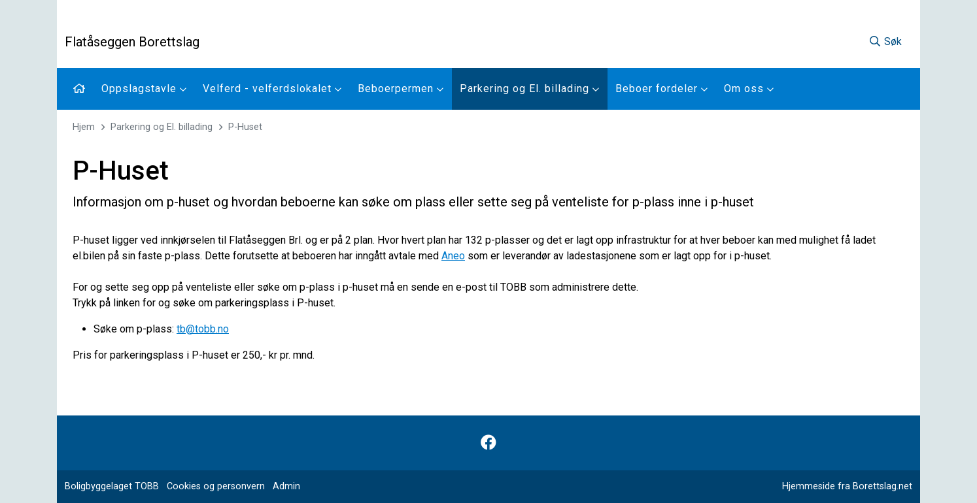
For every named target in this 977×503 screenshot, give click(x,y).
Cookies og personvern (216, 486)
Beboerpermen (401, 88)
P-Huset (245, 127)
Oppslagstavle (144, 88)
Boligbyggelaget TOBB (112, 486)
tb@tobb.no (203, 329)
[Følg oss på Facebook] (488, 443)
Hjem (84, 127)
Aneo (453, 256)
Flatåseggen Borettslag (132, 42)
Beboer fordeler (661, 88)
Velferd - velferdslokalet (272, 88)
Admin (286, 486)
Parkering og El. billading (530, 88)
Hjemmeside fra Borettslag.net (847, 486)
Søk (885, 41)
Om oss (749, 88)
